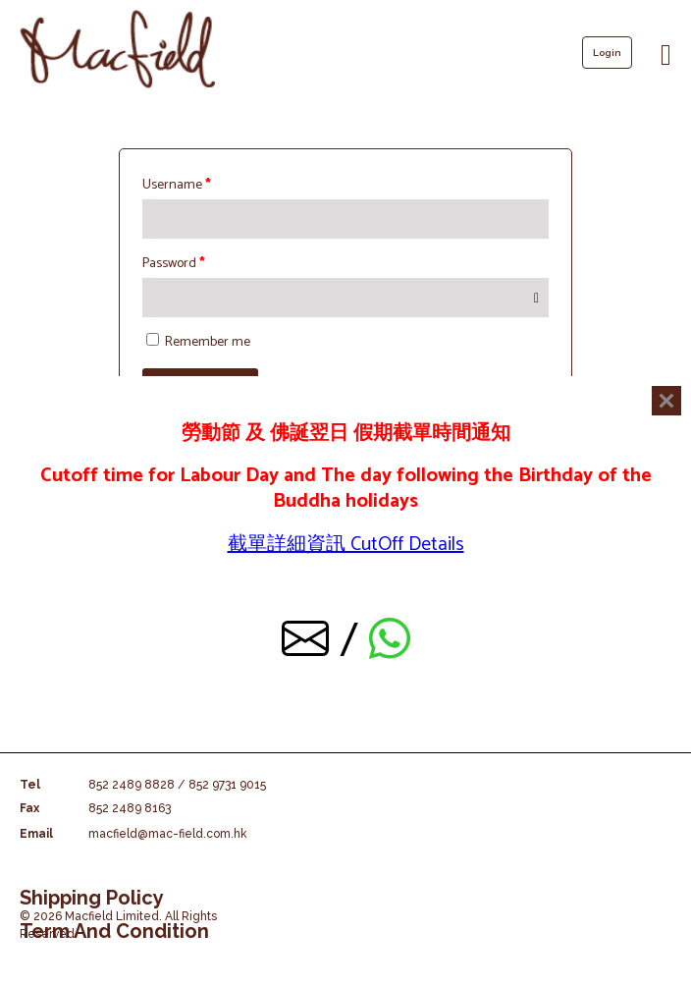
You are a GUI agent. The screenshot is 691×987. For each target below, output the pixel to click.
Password (173, 263)
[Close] (666, 400)
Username (176, 185)
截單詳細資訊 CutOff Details (346, 544)
